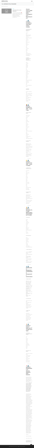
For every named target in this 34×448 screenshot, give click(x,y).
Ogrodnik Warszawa (28, 428)
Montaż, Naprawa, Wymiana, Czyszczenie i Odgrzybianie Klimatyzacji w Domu (29, 414)
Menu (31, 1)
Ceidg (31, 440)
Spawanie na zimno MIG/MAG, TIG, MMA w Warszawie (29, 422)
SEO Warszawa (30, 412)
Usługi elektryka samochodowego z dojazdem (28, 405)
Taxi (26, 404)
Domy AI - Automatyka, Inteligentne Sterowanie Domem (28, 432)
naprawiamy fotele (28, 408)
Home (2, 6)
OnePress (18, 446)
